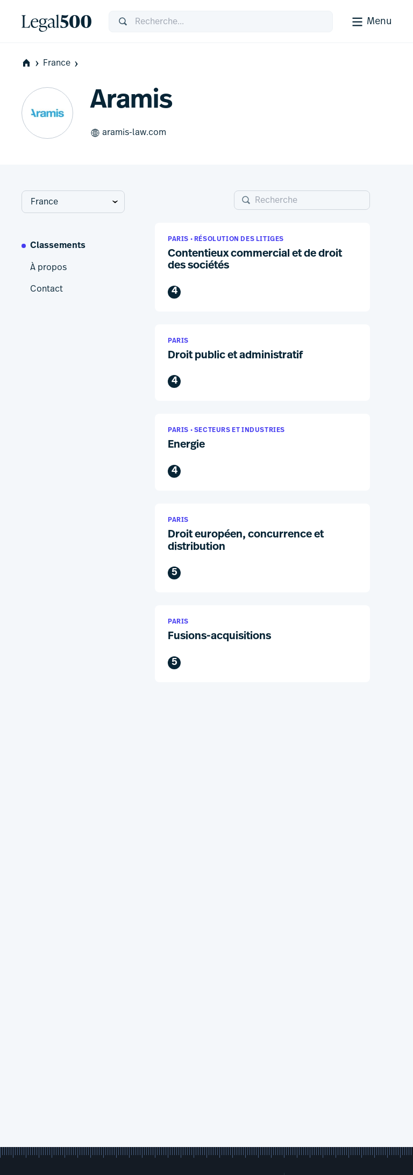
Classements (58, 246)
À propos (48, 267)
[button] (262, 267)
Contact (46, 289)
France (61, 63)
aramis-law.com (128, 133)
